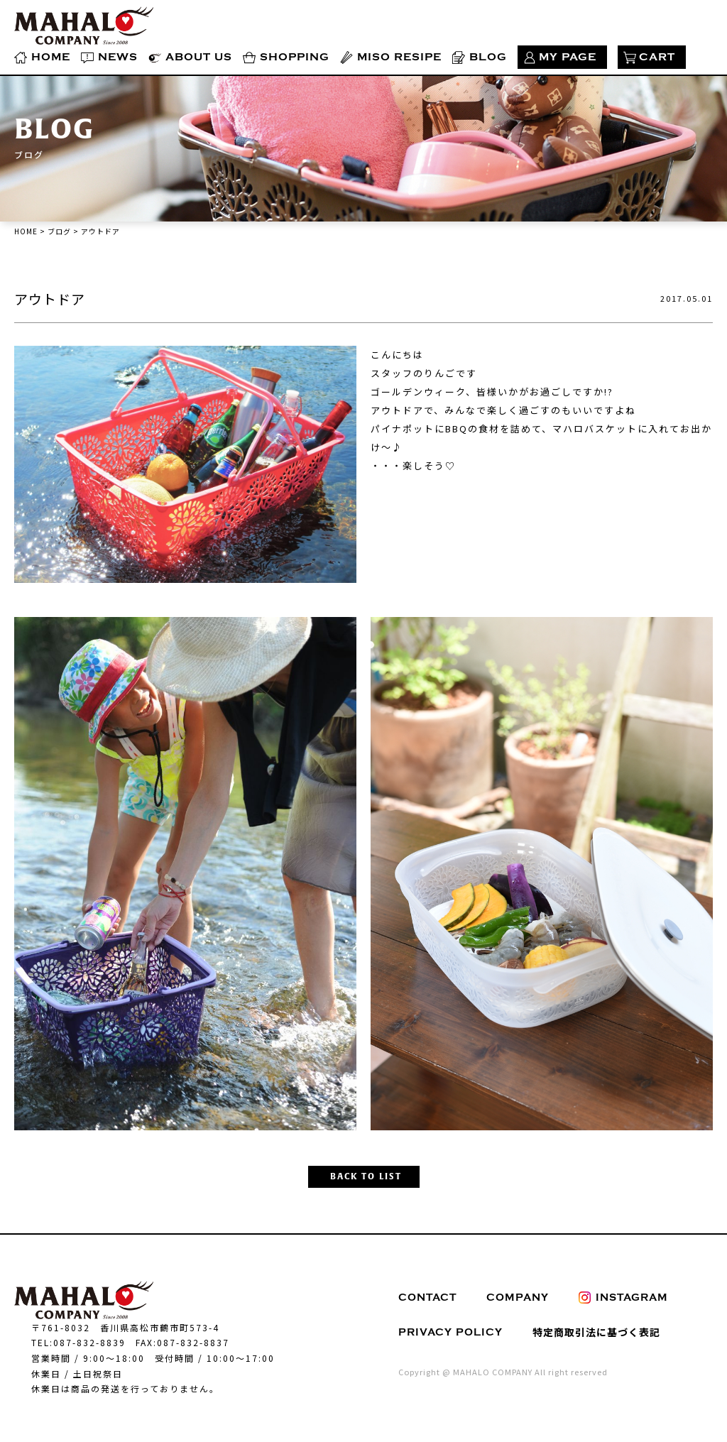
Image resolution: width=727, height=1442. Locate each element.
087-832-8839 (89, 1342)
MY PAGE (567, 57)
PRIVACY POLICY (450, 1332)
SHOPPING (294, 57)
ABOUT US (198, 57)
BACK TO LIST (366, 1176)
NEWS (118, 57)
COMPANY (517, 1297)
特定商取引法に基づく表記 (596, 1332)
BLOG (488, 57)
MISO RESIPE (399, 57)
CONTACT (427, 1297)
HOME (50, 57)
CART (657, 57)
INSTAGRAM (623, 1297)
